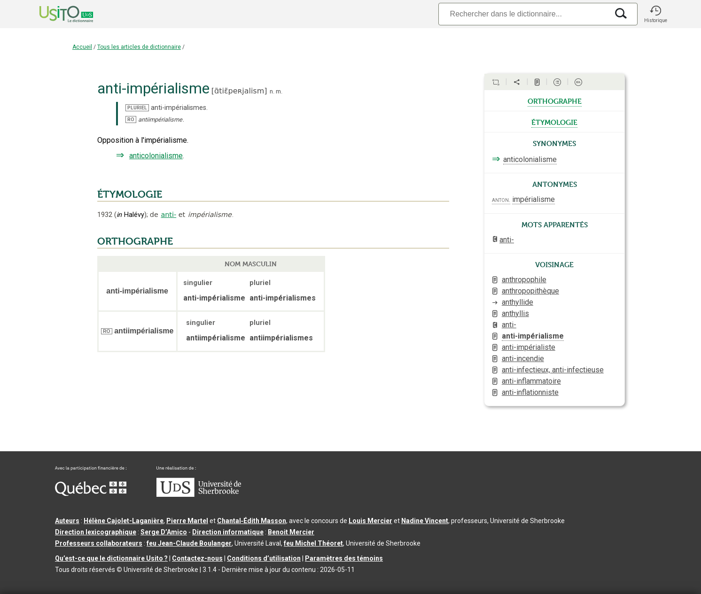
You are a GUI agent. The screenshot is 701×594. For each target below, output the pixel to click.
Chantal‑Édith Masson (251, 521)
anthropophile (524, 279)
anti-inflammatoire (531, 381)
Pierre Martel (187, 521)
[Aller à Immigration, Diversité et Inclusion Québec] (90, 493)
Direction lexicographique (95, 532)
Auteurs (67, 521)
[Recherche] (523, 13)
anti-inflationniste (530, 392)
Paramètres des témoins (344, 558)
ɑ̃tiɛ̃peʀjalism (239, 90)
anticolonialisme (156, 155)
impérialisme (533, 199)
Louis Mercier (370, 521)
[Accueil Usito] (56, 14)
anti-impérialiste (528, 347)
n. (272, 91)
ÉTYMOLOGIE (129, 194)
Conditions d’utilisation (264, 558)
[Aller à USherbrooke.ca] (198, 494)
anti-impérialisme (533, 336)
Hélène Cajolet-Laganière (124, 521)
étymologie (554, 121)
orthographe (555, 100)
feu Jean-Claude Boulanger (189, 543)
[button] (655, 14)
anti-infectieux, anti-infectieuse (553, 369)
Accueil (82, 47)
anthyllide (517, 302)
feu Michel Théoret (313, 543)
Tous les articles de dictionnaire (139, 47)
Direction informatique (228, 532)
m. (279, 91)
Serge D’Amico (163, 532)
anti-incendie (523, 358)
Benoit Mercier (291, 532)
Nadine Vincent (424, 521)
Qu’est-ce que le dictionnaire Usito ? (111, 558)
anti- (168, 214)
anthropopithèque (530, 290)
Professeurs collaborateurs (98, 543)
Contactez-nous (197, 558)
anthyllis (515, 313)
